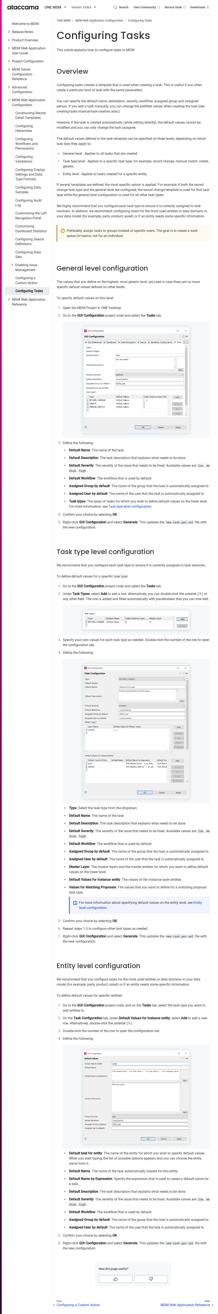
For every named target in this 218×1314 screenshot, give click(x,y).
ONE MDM (63, 20)
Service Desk (175, 7)
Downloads (200, 7)
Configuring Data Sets (28, 254)
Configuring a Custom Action (26, 280)
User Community (147, 7)
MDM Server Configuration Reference (22, 74)
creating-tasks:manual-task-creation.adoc (88, 111)
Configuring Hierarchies (24, 128)
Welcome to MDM (25, 24)
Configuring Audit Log (28, 202)
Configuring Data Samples (28, 189)
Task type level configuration (129, 506)
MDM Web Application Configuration (29, 102)
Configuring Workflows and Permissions (26, 144)
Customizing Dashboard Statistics (31, 228)
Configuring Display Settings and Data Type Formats (30, 174)
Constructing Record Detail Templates (30, 115)
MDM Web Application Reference (29, 301)
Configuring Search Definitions (29, 241)
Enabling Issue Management (26, 267)
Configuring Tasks (29, 291)
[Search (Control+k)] (120, 7)
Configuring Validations (24, 159)
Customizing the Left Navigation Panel (31, 215)
